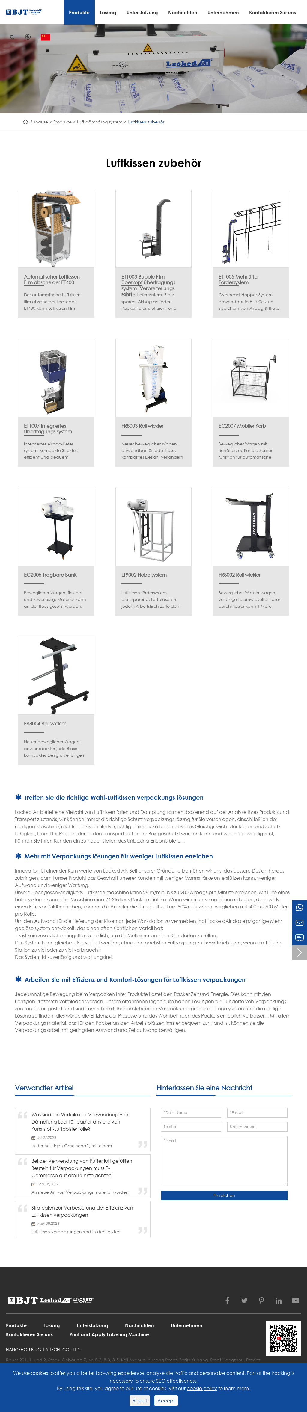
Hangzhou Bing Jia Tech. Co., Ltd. (43, 1349)
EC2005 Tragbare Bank (50, 575)
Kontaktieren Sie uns (272, 12)
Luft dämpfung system (99, 122)
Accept (166, 1400)
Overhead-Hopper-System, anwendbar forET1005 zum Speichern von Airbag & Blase (249, 301)
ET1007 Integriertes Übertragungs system (48, 426)
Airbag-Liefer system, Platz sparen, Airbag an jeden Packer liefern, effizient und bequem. (149, 302)
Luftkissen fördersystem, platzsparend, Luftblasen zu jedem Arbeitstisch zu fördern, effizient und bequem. (151, 600)
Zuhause (39, 122)
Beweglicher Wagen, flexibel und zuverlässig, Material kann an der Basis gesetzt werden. (55, 599)
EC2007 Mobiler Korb (242, 426)
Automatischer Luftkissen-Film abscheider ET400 (52, 276)
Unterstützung (142, 12)
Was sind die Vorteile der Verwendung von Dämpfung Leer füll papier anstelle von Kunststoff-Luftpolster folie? (79, 1121)
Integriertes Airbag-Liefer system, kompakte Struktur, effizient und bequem (51, 450)
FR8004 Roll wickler (45, 723)
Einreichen (224, 1195)
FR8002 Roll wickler (240, 575)
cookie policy (202, 1388)
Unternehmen (223, 12)
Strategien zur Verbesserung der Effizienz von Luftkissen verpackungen (82, 1211)
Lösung (108, 12)
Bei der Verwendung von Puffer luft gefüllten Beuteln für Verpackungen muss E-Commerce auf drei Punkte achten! (81, 1168)
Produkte (79, 12)
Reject (140, 1400)
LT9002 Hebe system (144, 575)
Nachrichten (182, 12)
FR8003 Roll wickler (142, 426)
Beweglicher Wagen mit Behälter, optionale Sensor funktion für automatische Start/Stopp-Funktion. (245, 451)
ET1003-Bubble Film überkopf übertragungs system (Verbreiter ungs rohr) (148, 276)
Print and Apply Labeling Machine (109, 1334)
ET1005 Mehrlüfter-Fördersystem (239, 276)
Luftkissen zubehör (146, 122)
